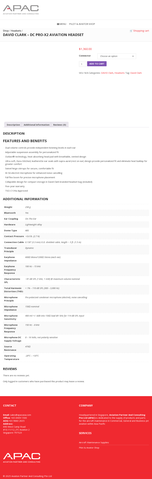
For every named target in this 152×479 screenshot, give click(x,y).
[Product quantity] (83, 64)
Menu (63, 23)
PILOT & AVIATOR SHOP (82, 23)
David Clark (136, 72)
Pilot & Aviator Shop (89, 447)
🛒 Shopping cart (139, 30)
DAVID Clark (107, 72)
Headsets (16, 30)
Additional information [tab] (36, 124)
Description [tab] (13, 124)
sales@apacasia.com (20, 414)
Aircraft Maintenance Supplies (94, 442)
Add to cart (96, 63)
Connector (85, 55)
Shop (6, 30)
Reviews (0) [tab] (59, 124)
